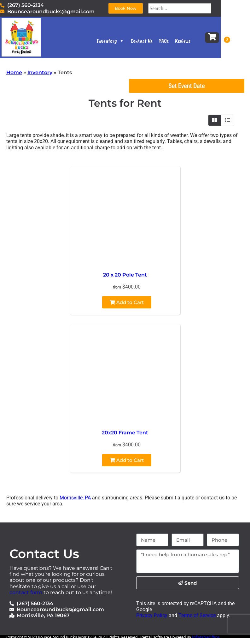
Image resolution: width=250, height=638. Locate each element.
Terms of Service (196, 615)
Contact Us (156, 42)
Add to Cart (127, 302)
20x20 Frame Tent (125, 433)
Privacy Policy (151, 615)
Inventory (124, 42)
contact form (25, 592)
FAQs (178, 42)
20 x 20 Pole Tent (125, 275)
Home (14, 72)
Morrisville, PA (75, 498)
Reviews (196, 42)
